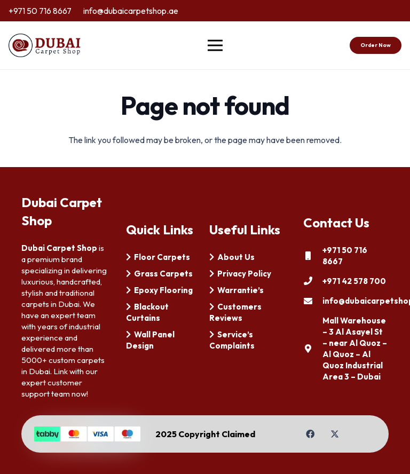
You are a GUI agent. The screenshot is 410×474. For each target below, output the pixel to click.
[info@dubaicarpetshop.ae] (312, 301)
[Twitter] (334, 434)
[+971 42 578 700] (312, 281)
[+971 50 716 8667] (312, 256)
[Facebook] (310, 434)
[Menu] (215, 45)
